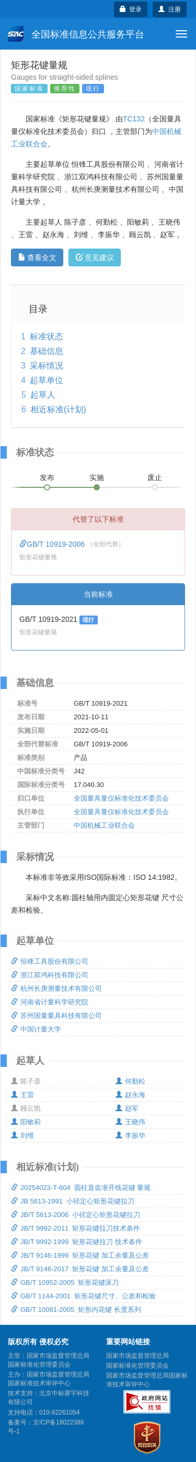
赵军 (127, 1108)
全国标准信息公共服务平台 (76, 34)
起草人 (42, 394)
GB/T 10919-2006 (53, 544)
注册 (169, 9)
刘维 (22, 1135)
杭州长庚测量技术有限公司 (56, 988)
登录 (131, 9)
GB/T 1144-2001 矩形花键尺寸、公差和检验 (83, 1296)
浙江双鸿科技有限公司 (49, 975)
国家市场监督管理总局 (137, 1355)
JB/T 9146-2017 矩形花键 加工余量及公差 (80, 1269)
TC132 (134, 119)
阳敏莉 (26, 1122)
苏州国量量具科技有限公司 (56, 1015)
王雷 (22, 1095)
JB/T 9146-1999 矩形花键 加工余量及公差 (80, 1255)
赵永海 (130, 1095)
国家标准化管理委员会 (137, 1365)
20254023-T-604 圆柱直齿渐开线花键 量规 (81, 1187)
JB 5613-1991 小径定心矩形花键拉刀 (72, 1201)
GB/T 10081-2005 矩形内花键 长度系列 (76, 1309)
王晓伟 (130, 1122)
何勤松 (130, 1081)
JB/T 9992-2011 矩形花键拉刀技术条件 (76, 1228)
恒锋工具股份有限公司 (49, 961)
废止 (154, 477)
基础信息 (46, 351)
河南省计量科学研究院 (49, 1002)
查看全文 (37, 257)
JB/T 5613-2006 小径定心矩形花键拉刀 (76, 1215)
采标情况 (46, 365)
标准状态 (46, 336)
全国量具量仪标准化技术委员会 (121, 798)
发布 (47, 477)
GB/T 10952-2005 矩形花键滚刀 (65, 1282)
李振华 (130, 1135)
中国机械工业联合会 (104, 825)
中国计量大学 (36, 1029)
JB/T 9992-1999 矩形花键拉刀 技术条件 (76, 1242)
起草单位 (46, 380)
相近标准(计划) (58, 409)
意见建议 (95, 257)
